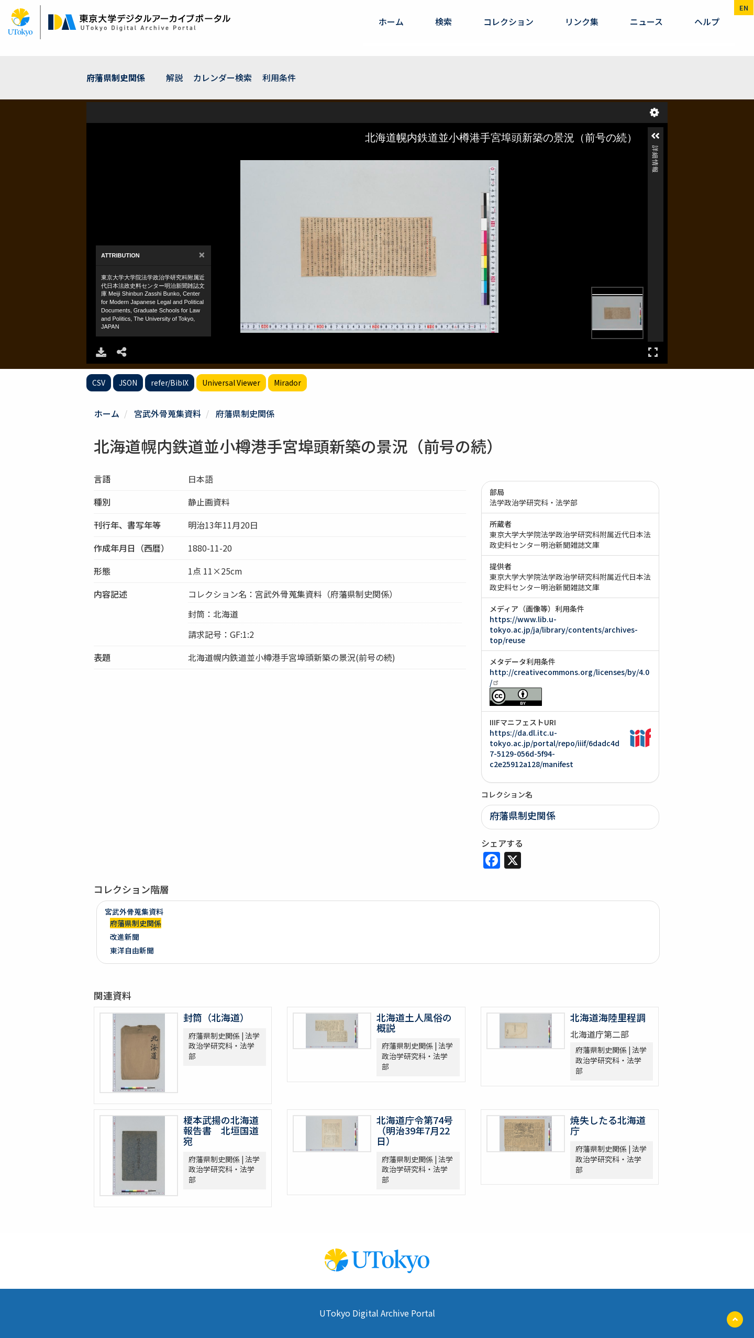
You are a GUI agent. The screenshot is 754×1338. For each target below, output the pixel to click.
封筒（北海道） (216, 1017)
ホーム (391, 21)
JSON (128, 382)
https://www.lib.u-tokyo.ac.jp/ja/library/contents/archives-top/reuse (564, 629)
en (743, 8)
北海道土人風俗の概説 (414, 1022)
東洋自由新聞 (132, 950)
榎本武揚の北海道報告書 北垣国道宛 (221, 1130)
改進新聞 (124, 936)
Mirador (287, 382)
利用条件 (279, 77)
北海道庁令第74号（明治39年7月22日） (414, 1130)
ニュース (646, 21)
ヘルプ (706, 21)
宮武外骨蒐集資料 (167, 413)
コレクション (508, 21)
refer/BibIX (169, 382)
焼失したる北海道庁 (608, 1125)
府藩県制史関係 (115, 77)
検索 (443, 21)
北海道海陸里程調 (608, 1017)
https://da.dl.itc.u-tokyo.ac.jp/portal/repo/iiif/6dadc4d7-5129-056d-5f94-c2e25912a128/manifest (554, 748)
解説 (174, 77)
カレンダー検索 (222, 77)
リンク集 (581, 21)
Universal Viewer (231, 382)
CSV (98, 382)
